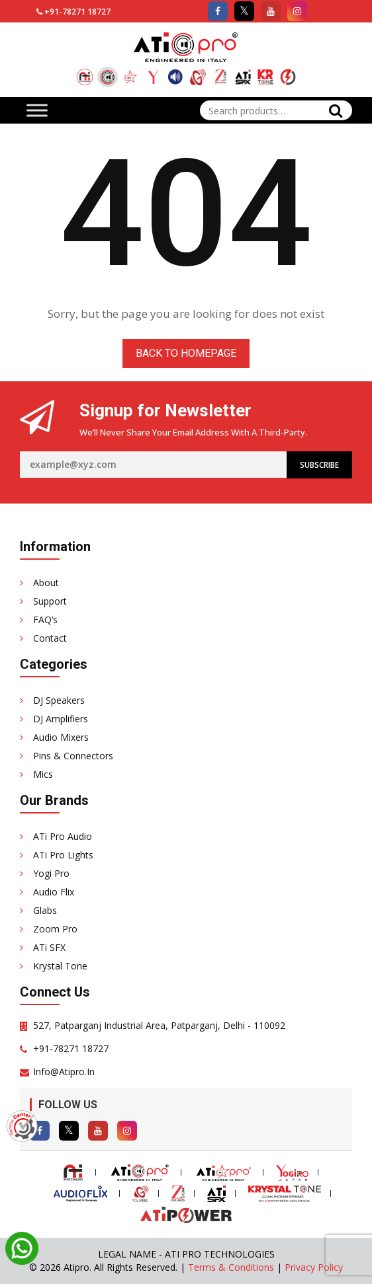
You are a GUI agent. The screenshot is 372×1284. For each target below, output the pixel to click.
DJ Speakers (59, 700)
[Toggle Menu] (37, 110)
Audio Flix (53, 892)
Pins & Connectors (73, 755)
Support (50, 601)
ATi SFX (49, 947)
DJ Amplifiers (60, 718)
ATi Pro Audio (62, 836)
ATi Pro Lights (63, 855)
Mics (43, 774)
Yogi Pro (51, 873)
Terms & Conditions (231, 1267)
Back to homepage (186, 353)
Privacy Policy (314, 1267)
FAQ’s (45, 619)
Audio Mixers (61, 737)
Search (335, 110)
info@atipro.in (64, 1071)
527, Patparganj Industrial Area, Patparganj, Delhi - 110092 (159, 1025)
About (46, 582)
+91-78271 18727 (77, 12)
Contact (50, 638)
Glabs (45, 910)
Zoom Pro (55, 929)
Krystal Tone (60, 966)
